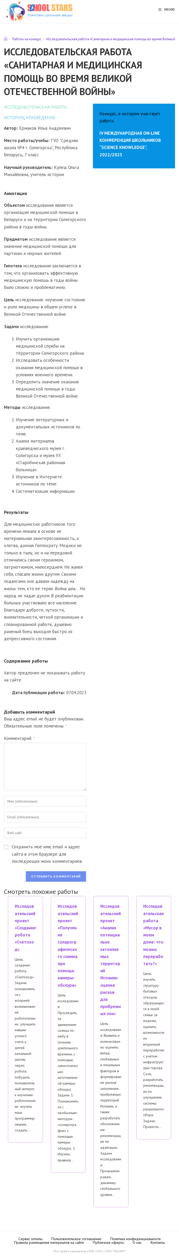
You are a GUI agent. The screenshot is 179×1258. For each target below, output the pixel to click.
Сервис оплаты (30, 1238)
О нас (137, 1242)
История (14, 118)
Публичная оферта (108, 1242)
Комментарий (19, 738)
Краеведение (41, 118)
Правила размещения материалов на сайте (49, 1242)
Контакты (158, 1242)
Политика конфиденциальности (135, 1238)
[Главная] (5, 39)
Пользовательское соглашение (76, 1238)
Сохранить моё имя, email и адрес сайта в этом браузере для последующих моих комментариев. (47, 854)
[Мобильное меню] (165, 9)
